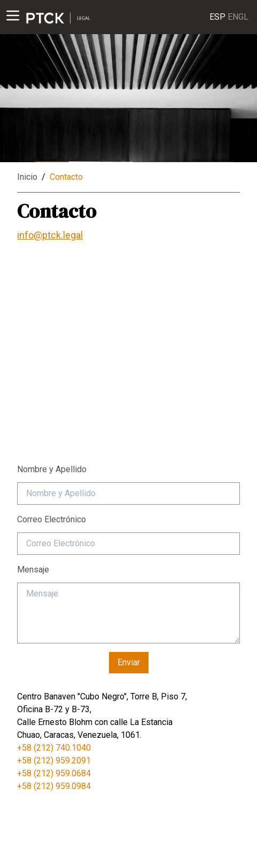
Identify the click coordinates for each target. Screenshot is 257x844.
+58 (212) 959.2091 (54, 760)
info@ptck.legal (50, 235)
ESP (217, 16)
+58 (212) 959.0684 (54, 773)
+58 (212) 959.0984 (54, 786)
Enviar (129, 662)
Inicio (27, 177)
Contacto (66, 177)
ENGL (238, 16)
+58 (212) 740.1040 (54, 748)
